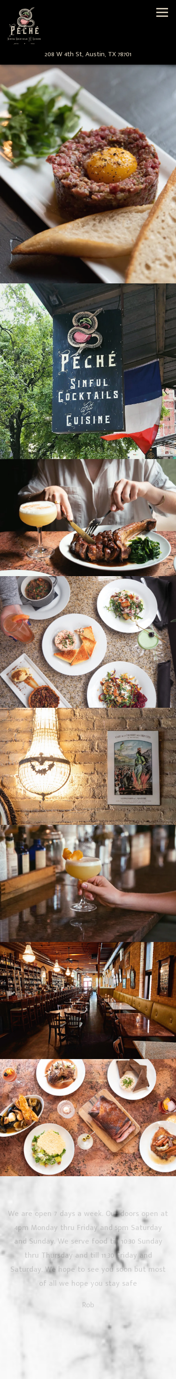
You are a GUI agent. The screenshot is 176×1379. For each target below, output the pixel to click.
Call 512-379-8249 (88, 1352)
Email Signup (88, 1370)
